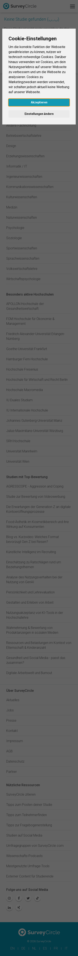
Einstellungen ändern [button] (39, 114)
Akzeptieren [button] (39, 102)
